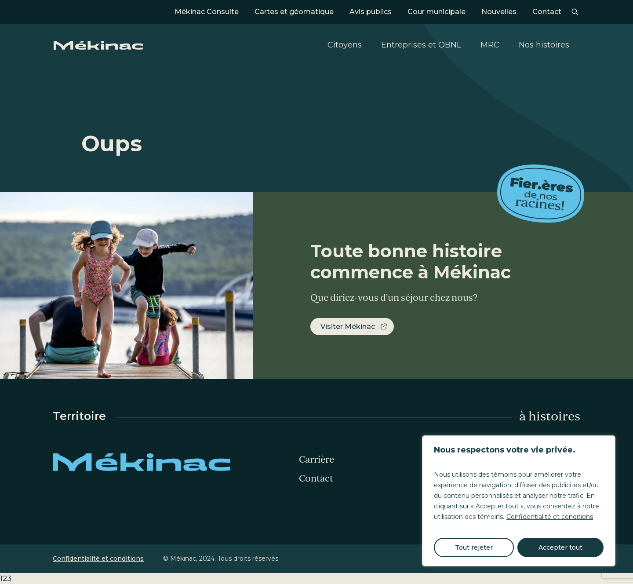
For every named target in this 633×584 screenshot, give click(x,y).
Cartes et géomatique (294, 11)
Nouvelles (499, 11)
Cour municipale (436, 11)
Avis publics (370, 11)
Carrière (316, 459)
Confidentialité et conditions (549, 517)
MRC (489, 45)
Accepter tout (560, 547)
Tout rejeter (474, 547)
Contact (546, 11)
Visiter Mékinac (347, 326)
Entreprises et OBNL (421, 45)
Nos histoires (544, 45)
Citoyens (344, 45)
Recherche (574, 12)
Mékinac (98, 45)
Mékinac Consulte (207, 11)
